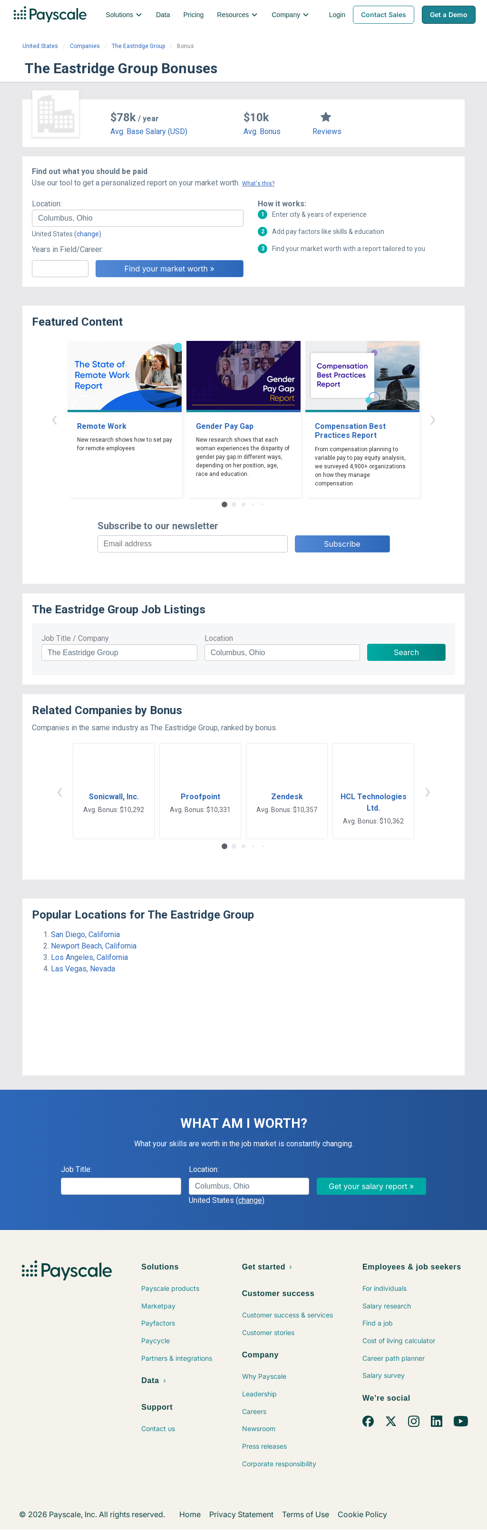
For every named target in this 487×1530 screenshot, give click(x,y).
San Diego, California (85, 934)
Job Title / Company (75, 638)
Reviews (326, 131)
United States (40, 46)
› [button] (432, 418)
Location (219, 638)
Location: (47, 203)
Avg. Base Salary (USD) (148, 131)
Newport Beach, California (93, 945)
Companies (85, 46)
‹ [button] (54, 418)
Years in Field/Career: (67, 249)
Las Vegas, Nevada (83, 968)
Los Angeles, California (89, 957)
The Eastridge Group (138, 46)
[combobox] (138, 218)
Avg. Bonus (262, 131)
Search (406, 652)
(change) (87, 234)
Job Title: (76, 1169)
